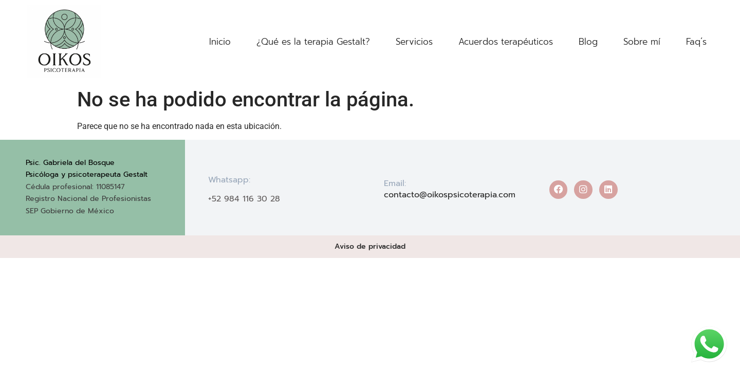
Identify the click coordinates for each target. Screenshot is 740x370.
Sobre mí (641, 41)
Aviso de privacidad (370, 246)
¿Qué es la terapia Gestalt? (313, 41)
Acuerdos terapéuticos (505, 41)
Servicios (414, 41)
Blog (588, 41)
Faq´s (696, 41)
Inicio (220, 41)
